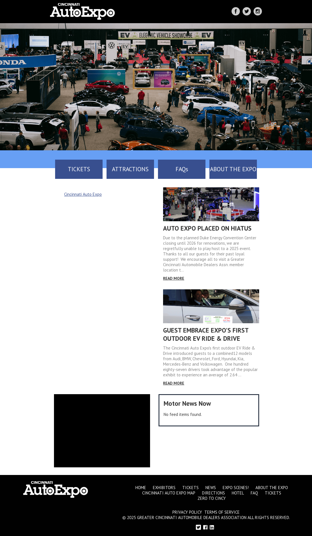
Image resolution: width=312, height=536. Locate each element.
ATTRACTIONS (130, 169)
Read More (173, 278)
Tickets (190, 487)
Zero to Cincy (212, 498)
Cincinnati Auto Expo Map (168, 493)
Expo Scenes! (236, 487)
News (210, 487)
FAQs (182, 169)
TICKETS (79, 169)
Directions (213, 493)
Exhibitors (164, 487)
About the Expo (271, 487)
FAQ (254, 493)
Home (140, 487)
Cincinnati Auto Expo (83, 194)
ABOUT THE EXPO (233, 169)
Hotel (238, 493)
